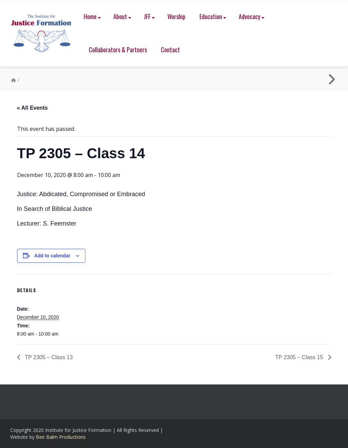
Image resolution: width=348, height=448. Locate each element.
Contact (170, 49)
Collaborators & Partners (118, 49)
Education (212, 16)
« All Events (32, 108)
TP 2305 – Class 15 (300, 357)
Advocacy (251, 16)
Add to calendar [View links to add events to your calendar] (52, 255)
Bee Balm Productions (61, 437)
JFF (149, 16)
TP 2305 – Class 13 (48, 357)
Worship (176, 16)
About (122, 16)
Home (92, 16)
